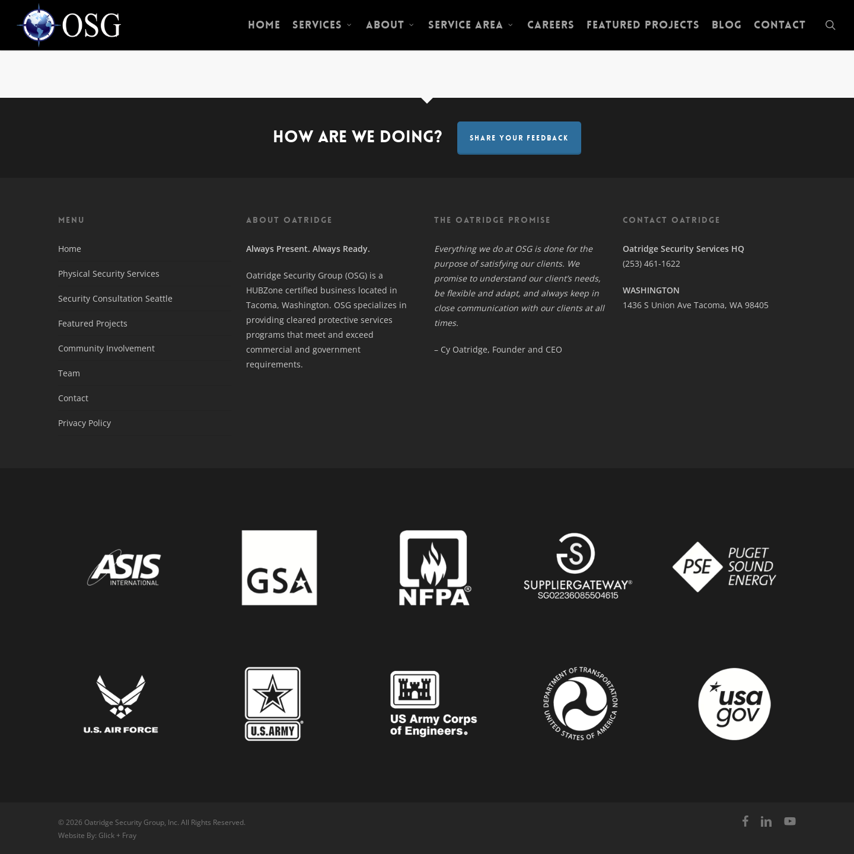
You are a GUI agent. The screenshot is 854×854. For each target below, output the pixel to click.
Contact (73, 398)
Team (69, 373)
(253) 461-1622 (651, 263)
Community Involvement (106, 348)
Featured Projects (93, 323)
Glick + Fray (117, 835)
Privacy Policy (84, 422)
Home (69, 248)
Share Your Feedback (519, 138)
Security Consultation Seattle (115, 298)
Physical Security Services (109, 273)
